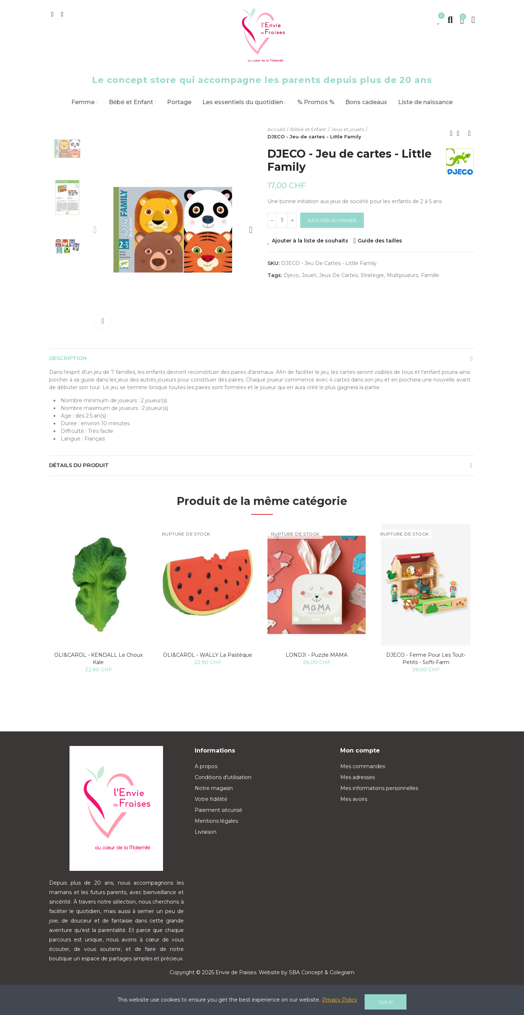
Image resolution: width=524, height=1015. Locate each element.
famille (430, 275)
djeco (291, 275)
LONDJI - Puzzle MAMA (317, 662)
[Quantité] (282, 220)
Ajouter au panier (332, 220)
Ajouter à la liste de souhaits (310, 240)
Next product (469, 133)
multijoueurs (402, 275)
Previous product (451, 133)
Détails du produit (82, 470)
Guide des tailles (380, 240)
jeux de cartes (338, 275)
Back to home (460, 133)
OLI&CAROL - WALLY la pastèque (207, 662)
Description (70, 360)
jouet (309, 275)
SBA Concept (306, 979)
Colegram (342, 979)
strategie (372, 275)
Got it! (386, 1002)
